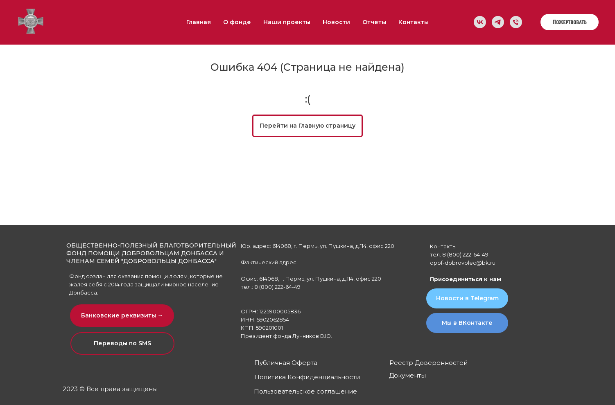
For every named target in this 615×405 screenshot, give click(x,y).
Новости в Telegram (467, 298)
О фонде (237, 22)
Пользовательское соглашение (305, 391)
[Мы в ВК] (480, 22)
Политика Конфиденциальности (307, 377)
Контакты (413, 22)
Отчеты (374, 22)
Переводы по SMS (122, 343)
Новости (336, 22)
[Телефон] (516, 22)
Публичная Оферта (285, 363)
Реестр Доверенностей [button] (428, 363)
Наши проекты (286, 22)
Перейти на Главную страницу (307, 125)
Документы (407, 375)
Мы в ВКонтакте (467, 322)
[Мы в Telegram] (498, 22)
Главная (198, 22)
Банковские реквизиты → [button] (122, 315)
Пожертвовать (569, 22)
